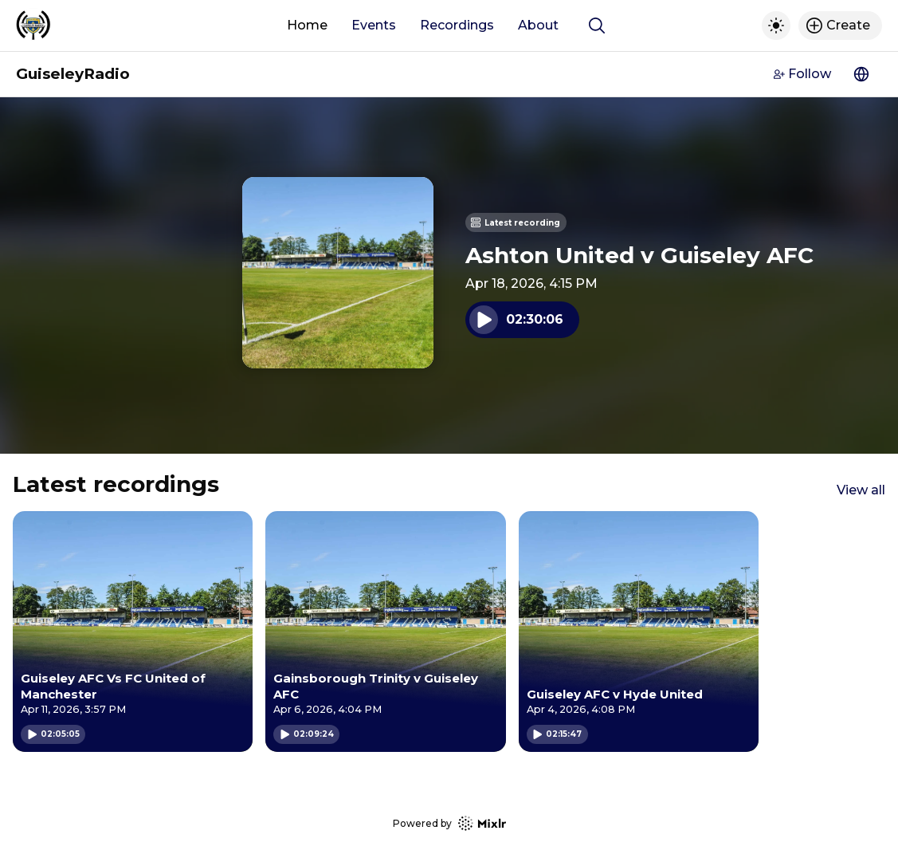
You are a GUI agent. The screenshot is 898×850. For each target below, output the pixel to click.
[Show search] (596, 25)
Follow (802, 73)
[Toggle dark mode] (776, 25)
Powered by (449, 823)
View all (861, 490)
